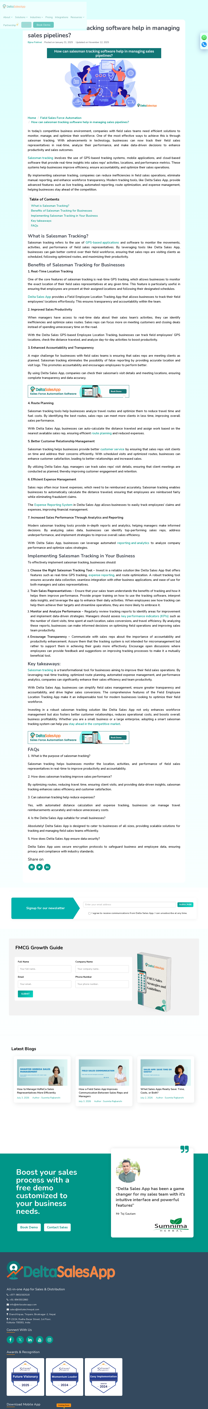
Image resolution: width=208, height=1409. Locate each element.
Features (68, 1363)
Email (21, 990)
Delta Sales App (42, 302)
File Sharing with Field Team (164, 1327)
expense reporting (116, 580)
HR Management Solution (120, 1322)
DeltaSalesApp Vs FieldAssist (116, 1361)
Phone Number (83, 990)
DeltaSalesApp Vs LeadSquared (116, 1385)
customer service (118, 455)
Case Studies (70, 1339)
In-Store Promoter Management (116, 1296)
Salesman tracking (43, 154)
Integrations (120, 8)
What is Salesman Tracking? (53, 206)
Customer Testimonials (76, 1332)
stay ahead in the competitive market (111, 734)
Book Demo (187, 7)
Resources (136, 8)
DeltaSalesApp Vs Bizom (120, 1353)
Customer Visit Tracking (162, 1314)
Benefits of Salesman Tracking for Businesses (64, 211)
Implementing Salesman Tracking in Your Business (67, 216)
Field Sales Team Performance (166, 1341)
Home (35, 114)
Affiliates (68, 1301)
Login (170, 7)
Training (67, 1376)
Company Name (84, 974)
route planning (110, 439)
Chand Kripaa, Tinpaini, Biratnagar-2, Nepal (30, 1307)
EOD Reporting (157, 1334)
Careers (67, 1281)
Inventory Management (119, 1328)
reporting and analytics (132, 548)
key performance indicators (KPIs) (57, 631)
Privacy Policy (25, 1405)
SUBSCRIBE (185, 917)
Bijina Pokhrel (38, 40)
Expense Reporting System (56, 510)
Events (67, 1288)
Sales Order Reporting (161, 1281)
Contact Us (69, 1307)
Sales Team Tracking (117, 1281)
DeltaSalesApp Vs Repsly (120, 1370)
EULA (53, 1405)
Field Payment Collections (163, 1321)
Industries (95, 8)
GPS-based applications (102, 243)
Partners (68, 1294)
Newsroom (69, 1345)
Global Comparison (116, 1346)
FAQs (37, 226)
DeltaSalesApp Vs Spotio (120, 1376)
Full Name (23, 974)
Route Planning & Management (166, 1307)
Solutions (80, 8)
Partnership (154, 7)
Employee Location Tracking (164, 1274)
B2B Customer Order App (120, 1315)
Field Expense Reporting (162, 1294)
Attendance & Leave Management (168, 1288)
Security (62, 1405)
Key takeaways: (44, 221)
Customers (69, 1325)
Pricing (108, 8)
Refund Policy (41, 1405)
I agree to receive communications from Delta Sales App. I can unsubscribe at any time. (144, 926)
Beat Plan (154, 1301)
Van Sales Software (117, 1288)
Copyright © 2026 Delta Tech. (176, 1404)
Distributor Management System (119, 1306)
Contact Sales (60, 1230)
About (67, 8)
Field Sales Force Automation (63, 114)
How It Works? (72, 1370)
